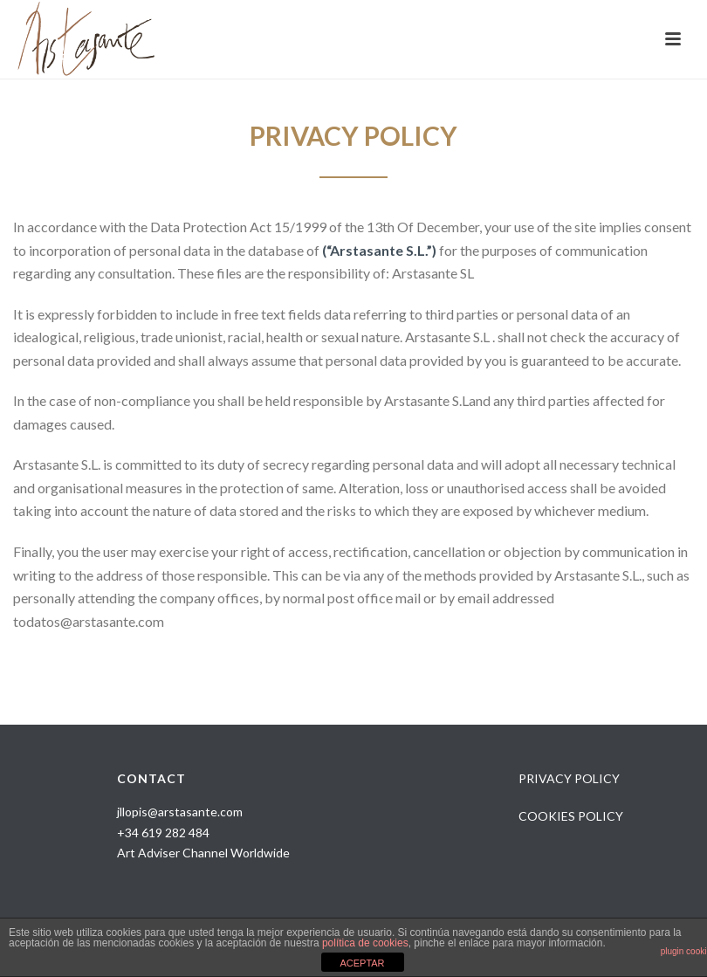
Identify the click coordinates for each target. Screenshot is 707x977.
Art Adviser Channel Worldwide (203, 852)
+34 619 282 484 (163, 832)
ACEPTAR (362, 963)
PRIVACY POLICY (569, 778)
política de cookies (365, 943)
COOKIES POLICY (570, 815)
